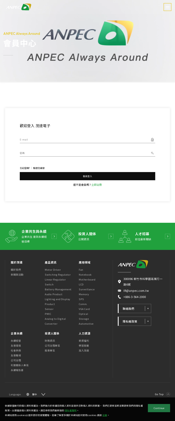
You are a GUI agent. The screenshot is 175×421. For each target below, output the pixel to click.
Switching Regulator (58, 274)
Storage (84, 318)
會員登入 (87, 176)
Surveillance (87, 289)
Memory (84, 294)
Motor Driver (53, 269)
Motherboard (87, 279)
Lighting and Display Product (57, 301)
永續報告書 (17, 370)
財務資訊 (50, 340)
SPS (81, 299)
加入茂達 (84, 350)
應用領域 (85, 262)
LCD (81, 284)
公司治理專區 (52, 345)
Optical (83, 314)
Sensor (49, 309)
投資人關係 (52, 333)
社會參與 (16, 350)
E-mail (24, 139)
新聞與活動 (17, 274)
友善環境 (16, 345)
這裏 (104, 415)
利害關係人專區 (20, 365)
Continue (159, 408)
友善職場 (16, 355)
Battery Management (58, 289)
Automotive (86, 323)
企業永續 (17, 333)
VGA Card (84, 309)
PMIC (48, 314)
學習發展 (84, 345)
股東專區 (50, 350)
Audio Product (54, 294)
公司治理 (16, 360)
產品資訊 (51, 262)
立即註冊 (96, 185)
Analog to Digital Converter (55, 321)
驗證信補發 (39, 168)
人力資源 (85, 333)
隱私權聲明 (71, 410)
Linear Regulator (55, 279)
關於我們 (16, 269)
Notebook (85, 274)
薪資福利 (84, 340)
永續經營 (16, 340)
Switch (49, 284)
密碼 (22, 153)
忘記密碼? (25, 168)
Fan (81, 269)
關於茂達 (17, 262)
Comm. (83, 304)
